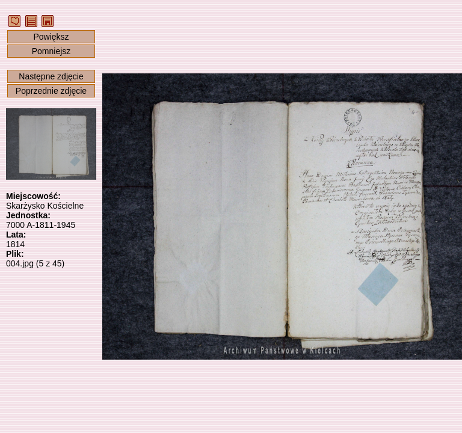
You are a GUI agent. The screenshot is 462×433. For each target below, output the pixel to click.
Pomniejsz (51, 51)
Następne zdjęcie (51, 76)
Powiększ (51, 36)
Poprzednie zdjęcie (51, 91)
